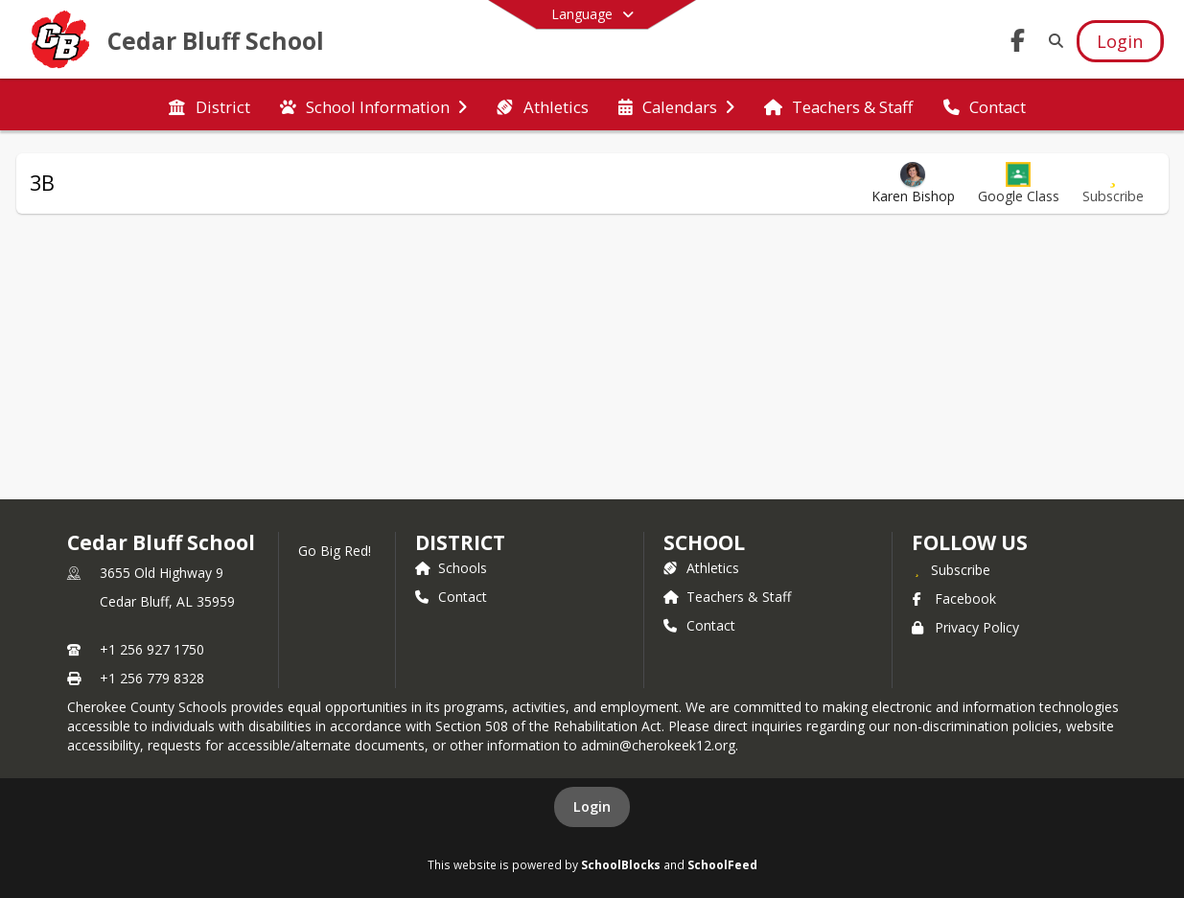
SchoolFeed (722, 864)
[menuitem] (209, 105)
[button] (1018, 183)
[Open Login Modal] (1120, 41)
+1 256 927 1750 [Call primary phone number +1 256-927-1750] (152, 649)
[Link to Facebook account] (1017, 44)
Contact (451, 596)
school (704, 542)
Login (592, 806)
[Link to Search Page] (1052, 41)
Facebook (954, 598)
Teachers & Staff (727, 596)
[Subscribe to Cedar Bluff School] (951, 569)
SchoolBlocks (621, 864)
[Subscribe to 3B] (1113, 183)
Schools (451, 568)
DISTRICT (460, 542)
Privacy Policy (965, 627)
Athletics (701, 568)
